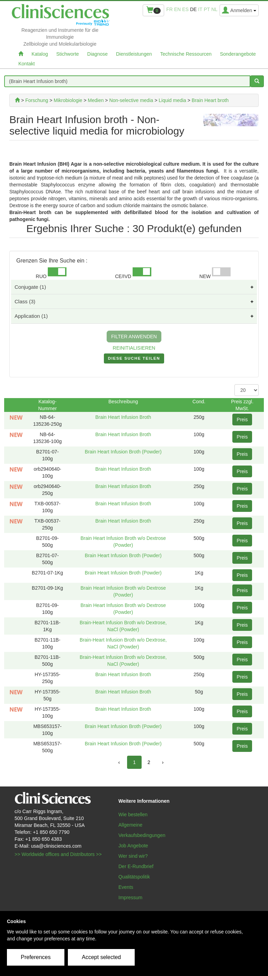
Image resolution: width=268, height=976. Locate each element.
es (185, 9)
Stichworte (67, 54)
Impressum (130, 897)
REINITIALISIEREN (134, 348)
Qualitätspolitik (134, 877)
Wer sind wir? (133, 856)
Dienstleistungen (134, 54)
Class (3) (25, 301)
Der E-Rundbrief (135, 866)
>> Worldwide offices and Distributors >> (58, 854)
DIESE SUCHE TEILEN (134, 359)
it (200, 9)
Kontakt (26, 63)
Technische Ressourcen (186, 54)
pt (207, 9)
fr (169, 9)
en (177, 9)
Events (125, 887)
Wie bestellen (133, 814)
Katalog (40, 54)
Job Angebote (133, 845)
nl (214, 9)
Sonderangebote (238, 54)
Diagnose (97, 54)
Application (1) (31, 316)
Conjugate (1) (30, 287)
